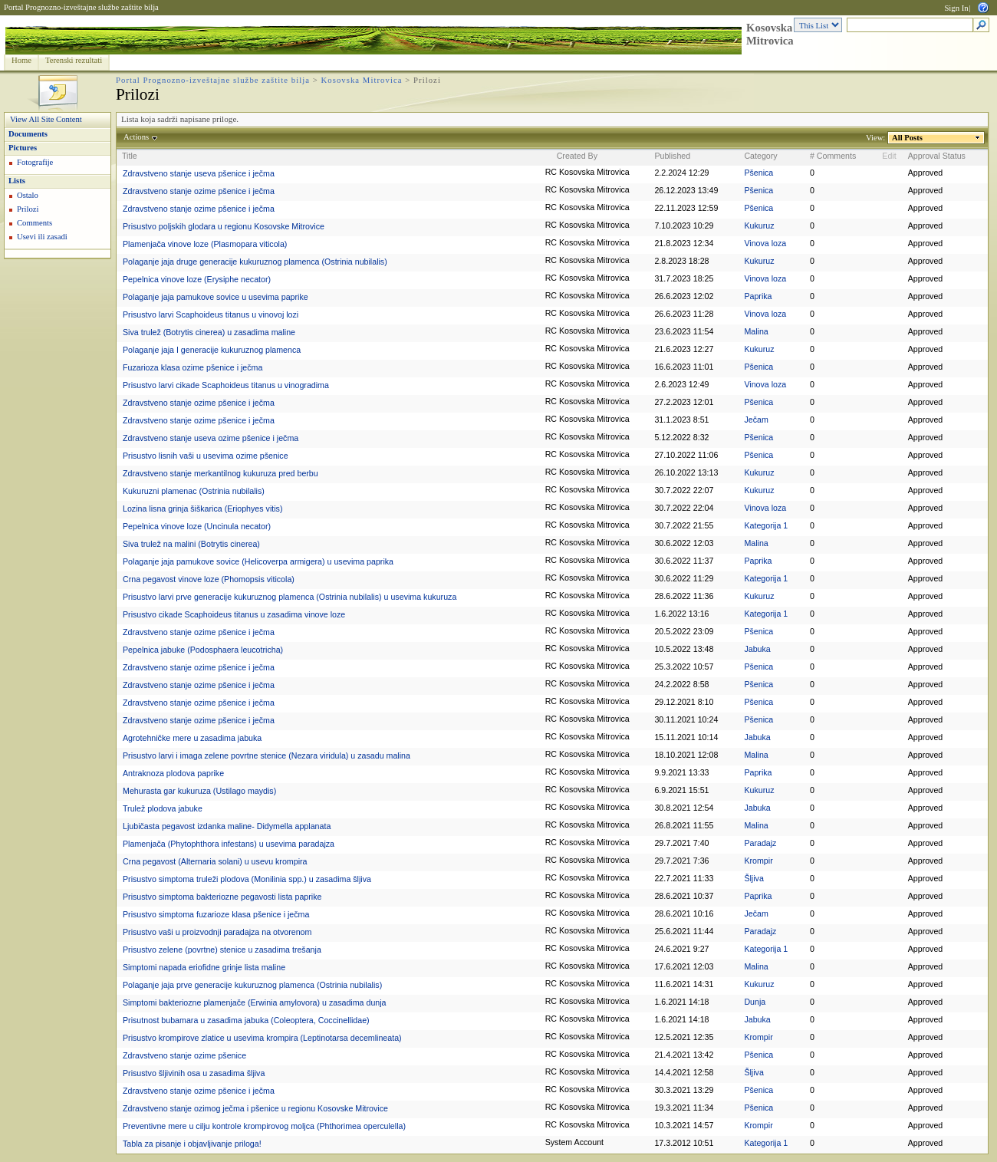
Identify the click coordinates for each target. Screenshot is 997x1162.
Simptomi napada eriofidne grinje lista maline (204, 967)
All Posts (907, 137)
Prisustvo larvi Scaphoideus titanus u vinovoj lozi (210, 314)
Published (672, 155)
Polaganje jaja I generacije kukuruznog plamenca (212, 349)
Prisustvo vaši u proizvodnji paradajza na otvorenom (217, 932)
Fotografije (35, 162)
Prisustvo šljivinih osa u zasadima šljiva (194, 1073)
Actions (136, 137)
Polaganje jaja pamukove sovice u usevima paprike (215, 296)
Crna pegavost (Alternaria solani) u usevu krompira (215, 861)
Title (129, 155)
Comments (34, 223)
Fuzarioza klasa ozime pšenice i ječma (192, 367)
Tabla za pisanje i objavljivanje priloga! (192, 1143)
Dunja (754, 1001)
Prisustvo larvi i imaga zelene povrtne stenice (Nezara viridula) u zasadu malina (266, 755)
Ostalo (27, 195)
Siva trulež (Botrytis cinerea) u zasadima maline (209, 332)
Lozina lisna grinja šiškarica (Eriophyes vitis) (202, 508)
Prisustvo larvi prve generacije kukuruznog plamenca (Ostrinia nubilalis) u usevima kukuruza (289, 596)
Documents (28, 134)
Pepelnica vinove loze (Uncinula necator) (197, 526)
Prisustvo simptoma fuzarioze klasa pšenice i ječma (216, 914)
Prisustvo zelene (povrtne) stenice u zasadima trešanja (222, 949)
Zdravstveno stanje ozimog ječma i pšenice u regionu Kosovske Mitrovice (255, 1108)
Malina (756, 331)
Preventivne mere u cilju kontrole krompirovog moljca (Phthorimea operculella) (264, 1126)
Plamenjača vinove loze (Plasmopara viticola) (205, 244)
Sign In (956, 8)
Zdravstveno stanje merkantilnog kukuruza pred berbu (220, 473)
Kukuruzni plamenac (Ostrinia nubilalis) (194, 490)
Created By (577, 155)
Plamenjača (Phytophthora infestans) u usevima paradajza (228, 843)
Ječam (756, 419)
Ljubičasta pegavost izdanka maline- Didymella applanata (227, 826)
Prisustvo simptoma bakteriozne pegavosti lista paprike (222, 896)
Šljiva (753, 878)
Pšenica (758, 172)
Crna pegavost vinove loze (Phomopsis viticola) (208, 579)
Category (760, 155)
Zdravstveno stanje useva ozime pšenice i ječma (210, 438)
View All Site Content (46, 119)
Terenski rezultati (73, 60)
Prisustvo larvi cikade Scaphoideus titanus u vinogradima (226, 385)
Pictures (22, 147)
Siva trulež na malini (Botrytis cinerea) (191, 543)
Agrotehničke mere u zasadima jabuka (192, 737)
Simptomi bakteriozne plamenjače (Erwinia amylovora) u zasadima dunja (255, 1002)
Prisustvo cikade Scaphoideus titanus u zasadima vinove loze (234, 614)
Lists (16, 180)
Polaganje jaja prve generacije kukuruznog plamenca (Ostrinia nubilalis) (252, 984)
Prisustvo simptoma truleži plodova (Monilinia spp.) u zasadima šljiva (247, 879)
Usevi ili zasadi (42, 236)
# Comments (833, 155)
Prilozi (27, 209)
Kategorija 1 (766, 525)
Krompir (758, 860)
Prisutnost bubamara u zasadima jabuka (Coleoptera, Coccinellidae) (246, 1020)
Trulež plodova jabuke (162, 808)
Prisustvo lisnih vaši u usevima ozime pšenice (205, 455)
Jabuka (757, 648)
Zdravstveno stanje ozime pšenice (184, 1055)
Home (21, 60)
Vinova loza (765, 243)
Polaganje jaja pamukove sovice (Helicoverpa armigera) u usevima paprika (258, 561)
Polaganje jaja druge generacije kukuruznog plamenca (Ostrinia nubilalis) (255, 261)
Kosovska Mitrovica (770, 34)
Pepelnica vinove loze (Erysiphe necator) (197, 279)
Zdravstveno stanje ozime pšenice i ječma (199, 191)
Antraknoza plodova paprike (173, 773)
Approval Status (937, 155)
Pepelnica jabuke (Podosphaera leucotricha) (203, 649)
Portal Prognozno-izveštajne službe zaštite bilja (81, 7)
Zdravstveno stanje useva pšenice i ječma (199, 173)
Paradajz (760, 843)
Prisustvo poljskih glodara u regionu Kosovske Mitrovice (223, 226)
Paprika (758, 296)
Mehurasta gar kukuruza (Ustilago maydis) (199, 790)
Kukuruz (759, 225)
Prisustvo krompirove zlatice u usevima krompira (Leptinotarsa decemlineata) (262, 1037)
